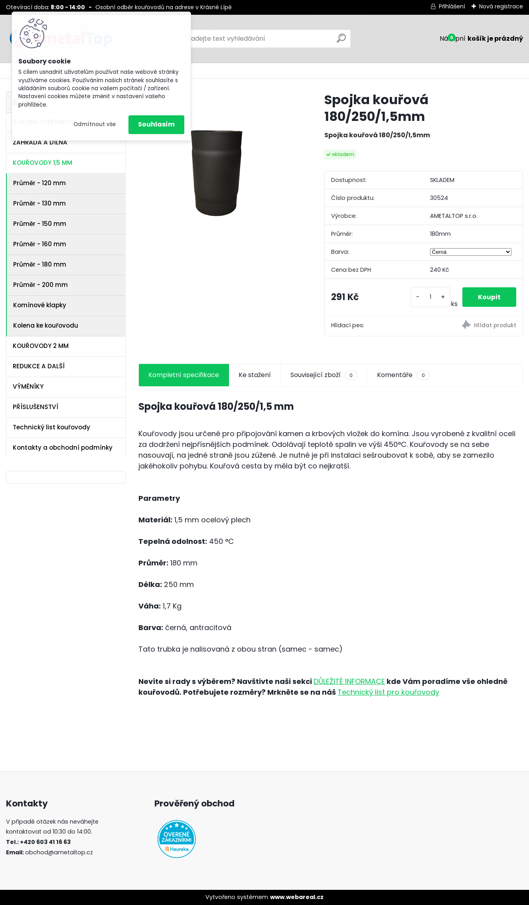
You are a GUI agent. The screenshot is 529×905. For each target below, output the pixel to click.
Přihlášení (452, 6)
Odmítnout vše (94, 124)
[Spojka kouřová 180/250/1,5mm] (219, 167)
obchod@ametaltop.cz (59, 852)
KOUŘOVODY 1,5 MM (42, 162)
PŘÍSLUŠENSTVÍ (35, 407)
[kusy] (430, 297)
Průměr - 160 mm (39, 244)
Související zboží (323, 375)
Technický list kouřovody (51, 427)
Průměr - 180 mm (39, 264)
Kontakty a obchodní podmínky (63, 447)
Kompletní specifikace (183, 374)
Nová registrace (501, 6)
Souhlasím (156, 124)
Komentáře (403, 375)
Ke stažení (255, 374)
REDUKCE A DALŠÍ (39, 366)
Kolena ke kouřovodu (45, 325)
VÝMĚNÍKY (28, 386)
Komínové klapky (39, 305)
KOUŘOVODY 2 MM (41, 346)
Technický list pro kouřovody (388, 692)
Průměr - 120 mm (39, 183)
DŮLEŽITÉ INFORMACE (349, 681)
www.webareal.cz (297, 897)
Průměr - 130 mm (39, 203)
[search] (341, 41)
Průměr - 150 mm (39, 223)
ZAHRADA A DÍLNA (40, 142)
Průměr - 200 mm (40, 285)
